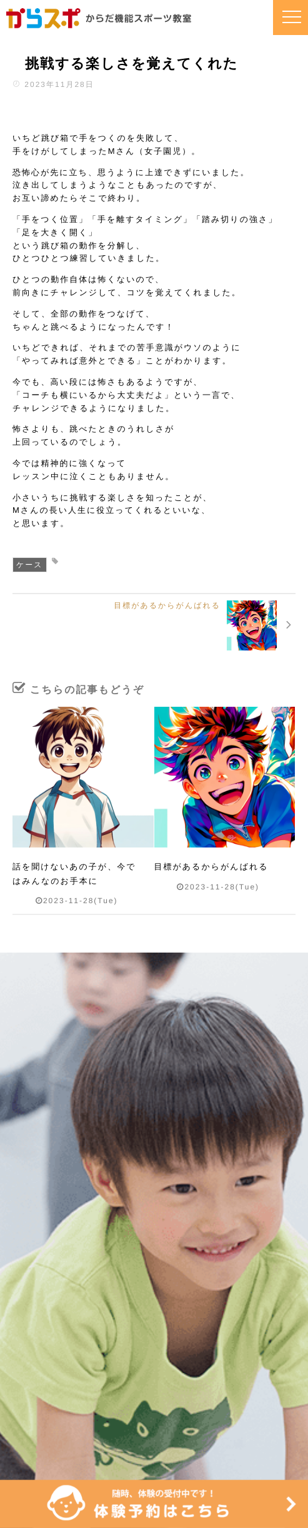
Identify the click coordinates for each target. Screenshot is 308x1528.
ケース (29, 564)
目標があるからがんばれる (211, 866)
